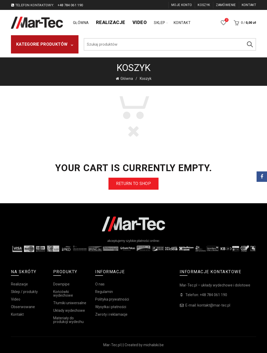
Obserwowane (226, 20)
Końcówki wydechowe (63, 293)
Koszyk (204, 5)
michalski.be (153, 345)
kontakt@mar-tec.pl (213, 305)
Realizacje (110, 22)
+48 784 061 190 (70, 5)
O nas (100, 284)
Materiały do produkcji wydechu (68, 320)
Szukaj (249, 44)
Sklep (159, 23)
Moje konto (181, 5)
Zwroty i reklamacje (111, 314)
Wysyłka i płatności (110, 306)
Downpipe (61, 284)
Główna (81, 23)
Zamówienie (226, 5)
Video (139, 22)
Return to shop (133, 183)
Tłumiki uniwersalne (69, 303)
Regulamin (104, 291)
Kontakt (249, 5)
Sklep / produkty (24, 291)
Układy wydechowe (69, 310)
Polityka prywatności (112, 299)
